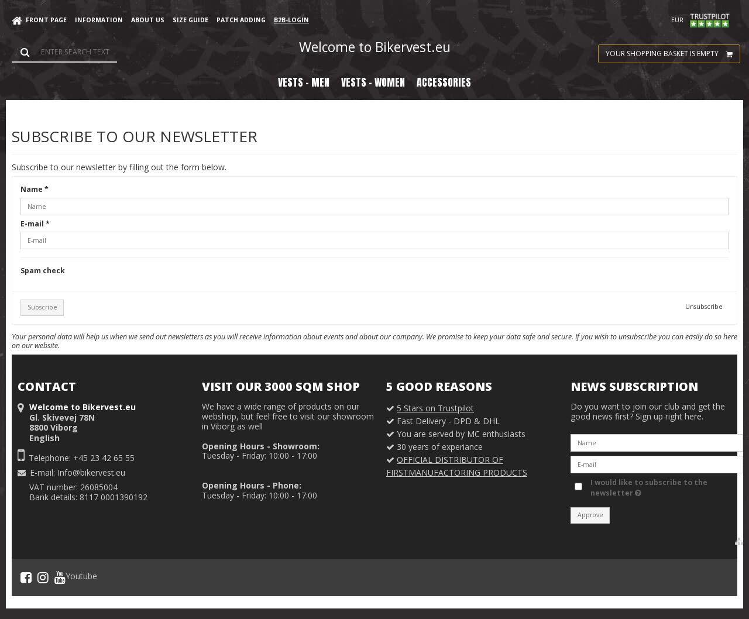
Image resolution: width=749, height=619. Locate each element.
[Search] (64, 52)
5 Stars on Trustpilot (435, 408)
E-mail (35, 223)
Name (34, 189)
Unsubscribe (704, 306)
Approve (590, 515)
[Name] (657, 442)
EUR (677, 20)
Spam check (42, 270)
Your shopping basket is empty (673, 54)
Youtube (75, 577)
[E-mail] (657, 463)
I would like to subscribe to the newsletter (648, 487)
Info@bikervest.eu (91, 472)
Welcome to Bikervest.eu (375, 47)
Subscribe (42, 307)
